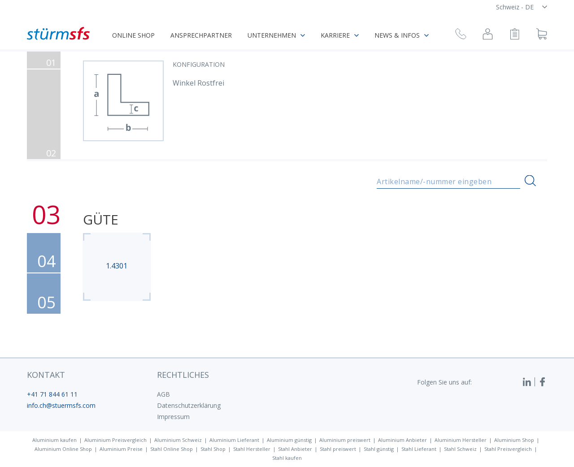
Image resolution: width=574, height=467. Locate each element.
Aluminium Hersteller (461, 440)
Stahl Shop (213, 448)
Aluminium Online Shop (63, 448)
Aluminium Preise (121, 448)
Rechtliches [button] (183, 374)
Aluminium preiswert (344, 440)
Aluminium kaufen (54, 440)
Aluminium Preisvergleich (115, 440)
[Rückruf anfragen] (460, 35)
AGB (163, 394)
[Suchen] (530, 180)
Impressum (173, 416)
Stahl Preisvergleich (508, 448)
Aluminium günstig (289, 440)
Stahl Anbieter (295, 448)
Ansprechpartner (201, 35)
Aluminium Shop (514, 440)
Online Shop (133, 35)
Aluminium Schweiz (178, 440)
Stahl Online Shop (171, 448)
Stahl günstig (379, 448)
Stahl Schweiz (460, 448)
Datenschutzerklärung (189, 405)
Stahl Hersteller (251, 448)
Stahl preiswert (338, 448)
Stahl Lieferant (418, 448)
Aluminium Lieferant (234, 440)
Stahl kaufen (287, 457)
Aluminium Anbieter (402, 440)
